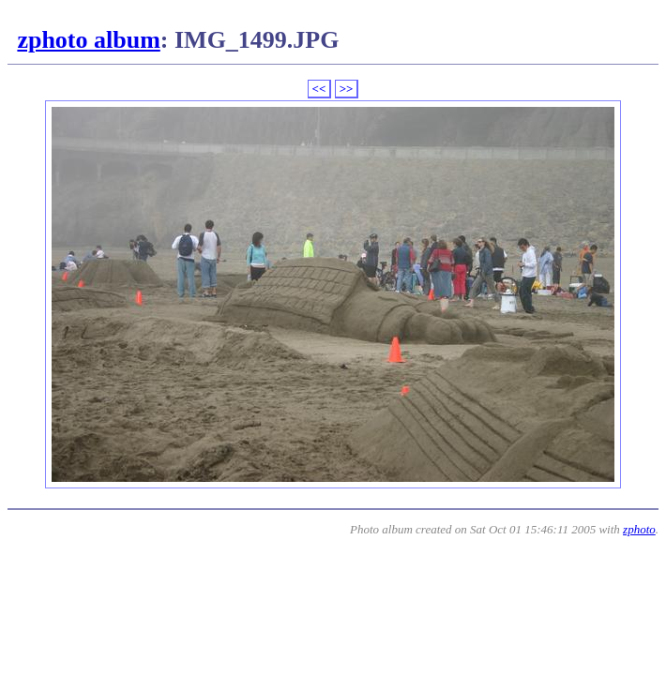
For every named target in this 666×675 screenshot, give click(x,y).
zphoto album (88, 39)
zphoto (639, 529)
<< (319, 89)
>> (347, 89)
